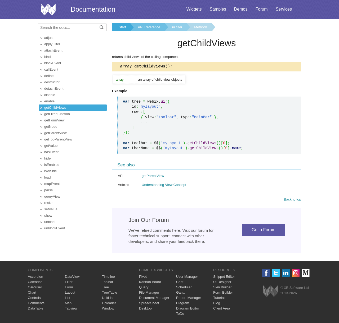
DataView (72, 277)
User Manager (187, 277)
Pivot (143, 277)
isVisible (50, 171)
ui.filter (177, 27)
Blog (216, 304)
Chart (32, 293)
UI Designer (222, 283)
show (48, 215)
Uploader (109, 304)
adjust (48, 38)
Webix (270, 292)
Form (69, 288)
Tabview (71, 309)
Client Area (221, 309)
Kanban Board (150, 283)
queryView (52, 196)
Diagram (182, 304)
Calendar (35, 283)
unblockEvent (54, 228)
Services (284, 9)
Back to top (292, 200)
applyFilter (52, 44)
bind (47, 57)
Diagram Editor (187, 309)
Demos (241, 9)
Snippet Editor (224, 277)
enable (49, 101)
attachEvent (53, 50)
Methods (200, 27)
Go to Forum (263, 230)
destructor (52, 82)
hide (47, 158)
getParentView (55, 133)
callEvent (51, 69)
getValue (50, 146)
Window (108, 309)
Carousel (35, 288)
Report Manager (188, 299)
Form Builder (223, 293)
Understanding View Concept (164, 186)
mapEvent (52, 184)
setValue (50, 209)
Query (143, 288)
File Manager (149, 293)
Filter (69, 283)
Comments (36, 304)
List (67, 299)
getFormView (54, 120)
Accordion (35, 277)
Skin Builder (222, 288)
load (47, 177)
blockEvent (52, 63)
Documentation (93, 9)
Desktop (145, 309)
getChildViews (55, 108)
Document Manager (154, 299)
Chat (179, 283)
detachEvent (53, 88)
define (48, 76)
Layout (70, 293)
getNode (50, 127)
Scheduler (184, 288)
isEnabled (51, 165)
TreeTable (109, 293)
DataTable (35, 309)
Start (122, 27)
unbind (49, 222)
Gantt (180, 293)
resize (48, 203)
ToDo (180, 314)
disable (49, 95)
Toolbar (107, 283)
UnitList (107, 299)
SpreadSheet (149, 304)
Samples (217, 9)
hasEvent (51, 152)
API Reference (149, 27)
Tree (105, 288)
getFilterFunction (57, 114)
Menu (69, 304)
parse (48, 190)
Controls (34, 299)
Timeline (108, 277)
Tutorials (219, 299)
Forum (261, 9)
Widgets (194, 9)
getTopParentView (58, 139)
